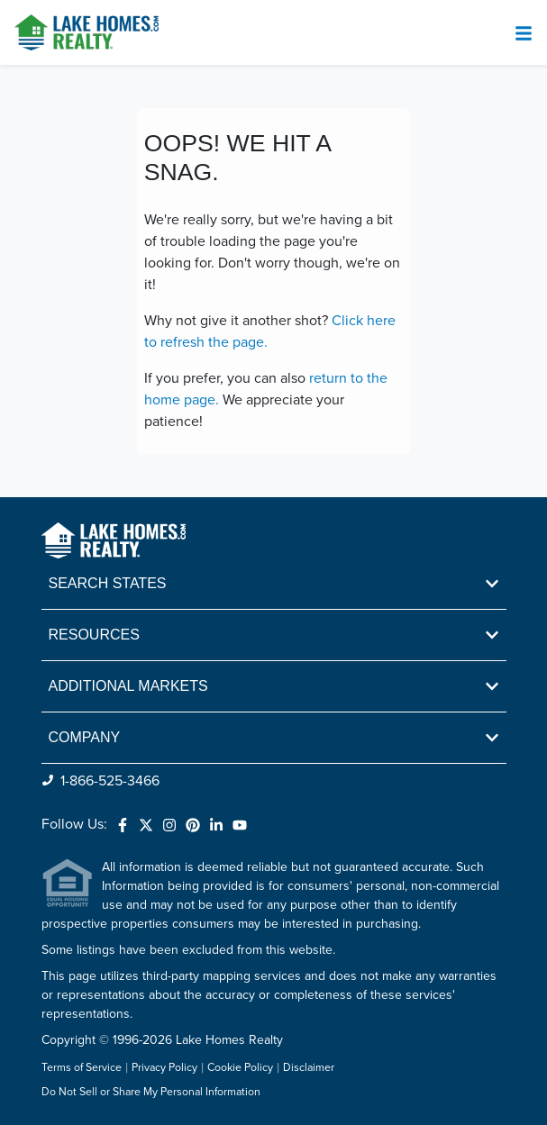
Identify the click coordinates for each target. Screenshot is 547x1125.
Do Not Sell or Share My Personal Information (150, 1092)
